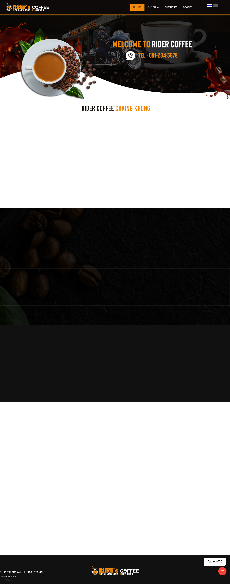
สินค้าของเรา (171, 7)
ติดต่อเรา (187, 7)
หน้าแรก (137, 7)
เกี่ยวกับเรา (153, 7)
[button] (17, 58)
